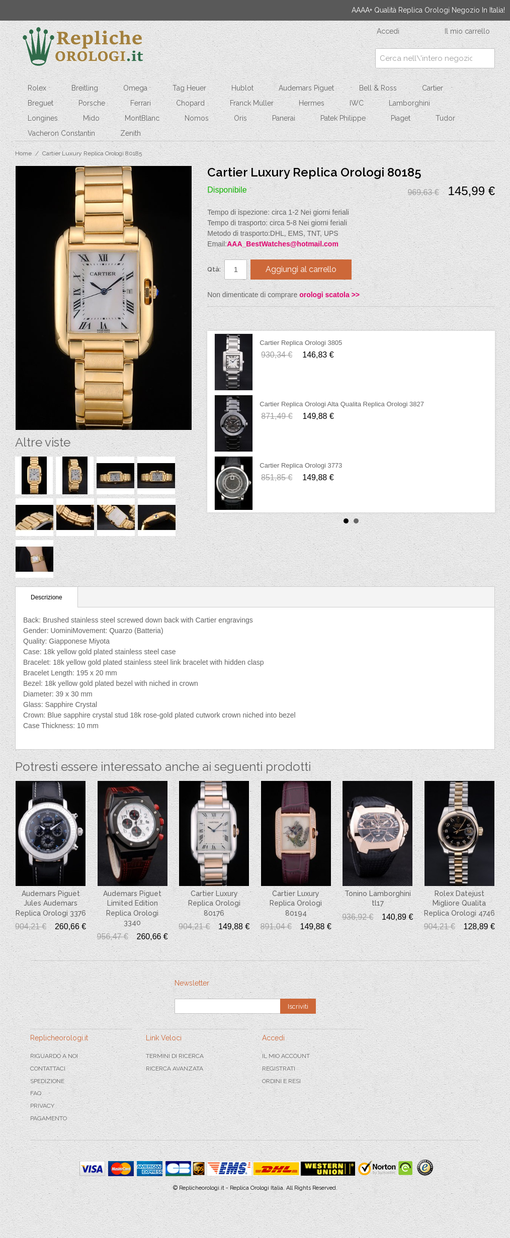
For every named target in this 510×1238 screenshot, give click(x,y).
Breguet (40, 103)
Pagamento (48, 1118)
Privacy (42, 1105)
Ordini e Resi (281, 1081)
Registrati (278, 1068)
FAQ (35, 1093)
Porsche (91, 103)
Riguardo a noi (54, 1055)
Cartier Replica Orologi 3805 (301, 342)
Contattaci (47, 1068)
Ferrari (140, 103)
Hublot (242, 88)
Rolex (37, 88)
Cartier (432, 88)
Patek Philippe (343, 118)
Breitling (84, 88)
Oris (240, 118)
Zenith (130, 133)
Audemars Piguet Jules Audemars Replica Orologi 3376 (51, 903)
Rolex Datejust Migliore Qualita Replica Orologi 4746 (459, 903)
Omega (135, 88)
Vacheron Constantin (61, 133)
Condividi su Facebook (224, 318)
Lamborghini (409, 103)
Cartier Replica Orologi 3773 (301, 465)
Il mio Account (286, 1055)
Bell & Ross (378, 88)
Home (23, 153)
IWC (357, 103)
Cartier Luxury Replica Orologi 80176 (214, 903)
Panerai (283, 118)
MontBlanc (142, 118)
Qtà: (214, 269)
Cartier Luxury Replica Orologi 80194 (296, 903)
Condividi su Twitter (244, 318)
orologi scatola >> (329, 295)
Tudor (445, 118)
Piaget (400, 118)
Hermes (311, 103)
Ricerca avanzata (174, 1068)
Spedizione (47, 1081)
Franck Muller (252, 103)
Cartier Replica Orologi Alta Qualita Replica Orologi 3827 (342, 404)
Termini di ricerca (175, 1055)
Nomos (197, 118)
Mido (91, 118)
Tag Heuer (189, 88)
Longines (43, 118)
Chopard (190, 103)
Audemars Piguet (306, 88)
